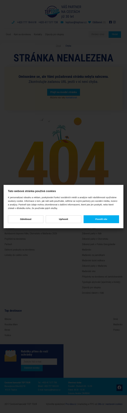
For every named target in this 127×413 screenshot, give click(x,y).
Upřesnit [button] (63, 219)
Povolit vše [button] (101, 219)
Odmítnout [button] (25, 219)
